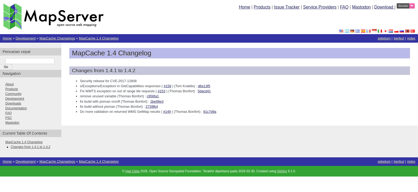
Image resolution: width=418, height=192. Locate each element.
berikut (399, 38)
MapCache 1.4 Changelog (99, 38)
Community (13, 94)
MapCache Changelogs (57, 38)
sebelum (384, 38)
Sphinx (282, 171)
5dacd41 (204, 91)
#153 (161, 91)
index (411, 38)
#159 (167, 86)
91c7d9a (209, 112)
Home (244, 7)
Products (262, 7)
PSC (8, 118)
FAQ (344, 7)
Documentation (16, 108)
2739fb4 (152, 107)
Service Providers (319, 7)
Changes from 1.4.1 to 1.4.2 (30, 147)
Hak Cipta (132, 171)
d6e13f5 (204, 86)
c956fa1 (153, 96)
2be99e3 (157, 101)
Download (384, 7)
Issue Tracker (287, 7)
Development (25, 38)
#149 (167, 112)
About (9, 84)
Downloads (13, 103)
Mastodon (361, 7)
